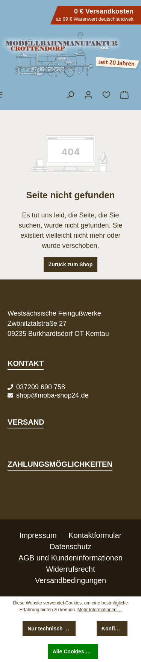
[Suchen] (70, 95)
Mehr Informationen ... (99, 609)
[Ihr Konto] (88, 95)
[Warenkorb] (124, 95)
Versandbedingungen (70, 580)
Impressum (38, 535)
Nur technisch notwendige (51, 629)
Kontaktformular (94, 535)
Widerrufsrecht (70, 569)
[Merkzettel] (106, 95)
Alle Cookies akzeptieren (75, 651)
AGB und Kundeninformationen (70, 558)
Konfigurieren (114, 629)
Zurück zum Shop (70, 264)
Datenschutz (70, 546)
